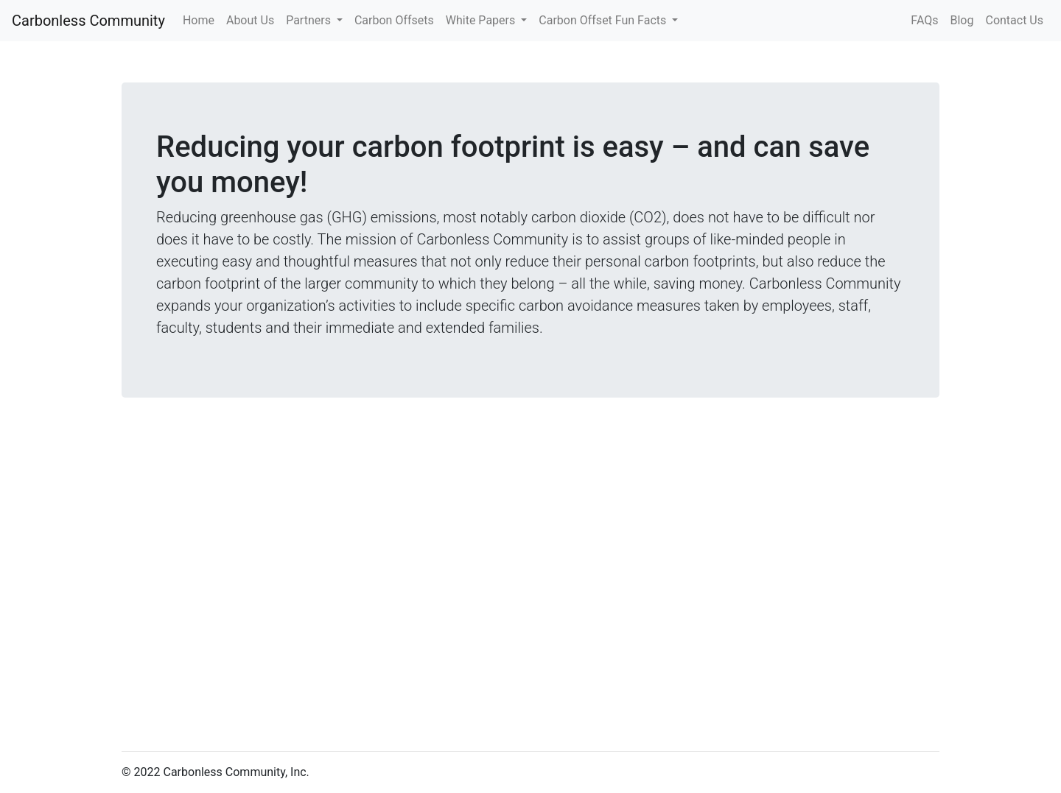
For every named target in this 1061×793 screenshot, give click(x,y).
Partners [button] (310, 20)
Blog (962, 20)
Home (201, 19)
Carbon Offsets (394, 20)
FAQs (924, 20)
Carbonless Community (88, 20)
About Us (250, 20)
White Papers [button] (482, 20)
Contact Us (1014, 20)
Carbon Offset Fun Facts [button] (604, 20)
